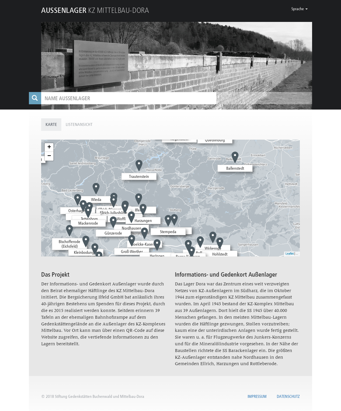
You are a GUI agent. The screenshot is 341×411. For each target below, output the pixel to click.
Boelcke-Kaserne (144, 244)
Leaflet (290, 254)
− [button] (49, 156)
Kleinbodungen (86, 252)
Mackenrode (88, 223)
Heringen (157, 256)
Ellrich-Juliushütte (113, 212)
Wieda (96, 199)
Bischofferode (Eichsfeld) (69, 244)
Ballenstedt (235, 168)
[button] (299, 9)
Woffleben (125, 218)
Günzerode (113, 233)
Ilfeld (139, 210)
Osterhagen (77, 210)
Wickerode (213, 248)
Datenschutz (288, 396)
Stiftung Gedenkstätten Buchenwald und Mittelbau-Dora (99, 396)
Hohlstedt (219, 254)
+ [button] (49, 147)
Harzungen (143, 220)
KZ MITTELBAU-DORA (95, 10)
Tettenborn (89, 218)
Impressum (257, 396)
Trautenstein (139, 176)
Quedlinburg (215, 140)
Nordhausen (131, 228)
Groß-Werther (132, 251)
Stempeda (168, 231)
